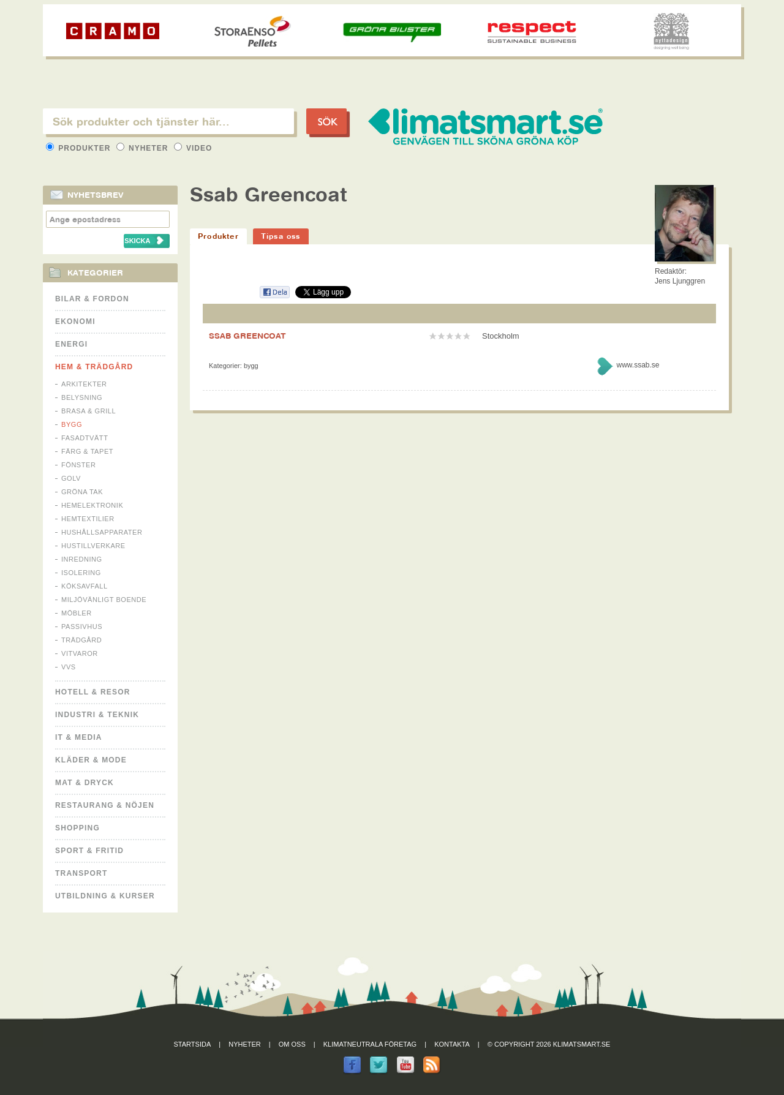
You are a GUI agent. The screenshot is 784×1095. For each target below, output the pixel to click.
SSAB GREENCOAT (247, 336)
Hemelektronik (92, 505)
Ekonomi (75, 321)
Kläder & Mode (91, 760)
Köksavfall (84, 586)
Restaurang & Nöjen (104, 805)
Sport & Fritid (89, 850)
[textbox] (168, 121)
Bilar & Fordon (92, 299)
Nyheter (143, 148)
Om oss (292, 1044)
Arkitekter (84, 384)
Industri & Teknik (97, 714)
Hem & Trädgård (94, 367)
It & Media (78, 737)
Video (193, 148)
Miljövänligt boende (103, 599)
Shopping (77, 828)
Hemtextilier (88, 518)
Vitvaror (79, 653)
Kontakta (452, 1044)
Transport (81, 873)
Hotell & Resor (92, 692)
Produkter (79, 148)
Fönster (78, 464)
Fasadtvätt (84, 438)
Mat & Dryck (84, 782)
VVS (68, 667)
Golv (71, 478)
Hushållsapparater (101, 532)
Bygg (71, 424)
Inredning (81, 559)
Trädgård (81, 640)
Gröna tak (82, 491)
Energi (71, 344)
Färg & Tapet (87, 451)
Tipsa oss (281, 236)
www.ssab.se (637, 365)
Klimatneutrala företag (370, 1044)
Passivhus (81, 626)
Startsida (192, 1044)
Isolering (81, 572)
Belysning (81, 397)
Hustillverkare (93, 545)
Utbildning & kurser (105, 896)
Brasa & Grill (88, 411)
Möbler (76, 613)
